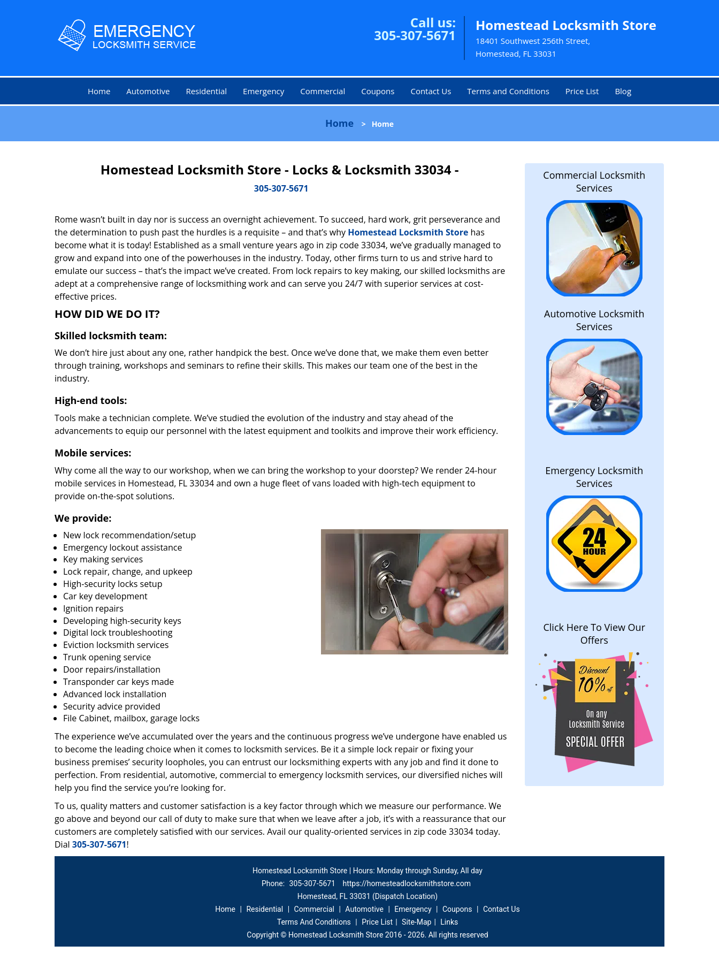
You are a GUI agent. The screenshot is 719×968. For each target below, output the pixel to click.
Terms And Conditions (314, 922)
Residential (206, 91)
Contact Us (430, 91)
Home (99, 91)
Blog (623, 91)
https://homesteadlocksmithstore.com (406, 883)
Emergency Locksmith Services (594, 477)
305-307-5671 (415, 35)
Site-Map (416, 922)
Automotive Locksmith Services (594, 320)
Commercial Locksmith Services (594, 181)
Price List (582, 91)
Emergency (263, 91)
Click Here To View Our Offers (594, 633)
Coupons (377, 91)
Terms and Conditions (508, 91)
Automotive (148, 91)
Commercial (322, 91)
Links (449, 922)
